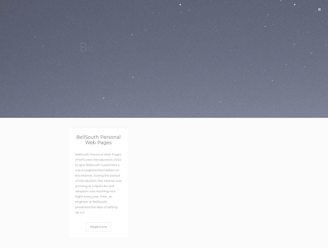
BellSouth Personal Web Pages (98, 139)
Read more (98, 227)
